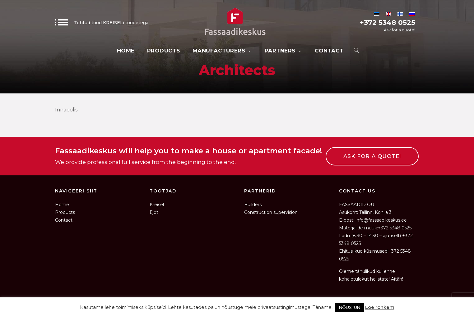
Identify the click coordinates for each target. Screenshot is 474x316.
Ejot (154, 212)
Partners (284, 50)
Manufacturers (222, 50)
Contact (329, 50)
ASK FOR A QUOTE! (372, 156)
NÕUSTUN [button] (349, 307)
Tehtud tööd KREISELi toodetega (101, 22)
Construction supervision (271, 212)
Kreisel (157, 204)
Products (163, 50)
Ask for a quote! (399, 29)
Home (126, 50)
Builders (253, 204)
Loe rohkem (379, 307)
